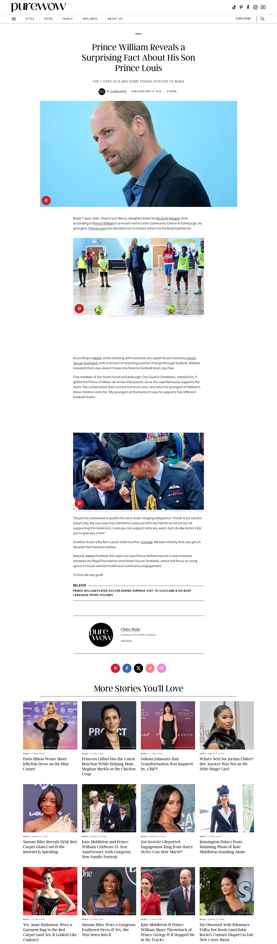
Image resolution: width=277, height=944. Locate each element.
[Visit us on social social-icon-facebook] (248, 7)
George (146, 542)
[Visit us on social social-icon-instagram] (255, 7)
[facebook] (127, 668)
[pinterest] (46, 200)
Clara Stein (118, 91)
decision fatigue (168, 218)
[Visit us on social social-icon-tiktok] (234, 7)
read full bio (126, 641)
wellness (90, 19)
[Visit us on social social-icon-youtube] (263, 7)
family (68, 19)
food (48, 19)
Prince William (103, 223)
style (30, 19)
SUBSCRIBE (243, 18)
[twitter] (138, 668)
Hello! (97, 358)
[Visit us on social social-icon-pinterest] (241, 7)
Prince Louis (97, 228)
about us (115, 19)
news (138, 34)
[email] (161, 668)
